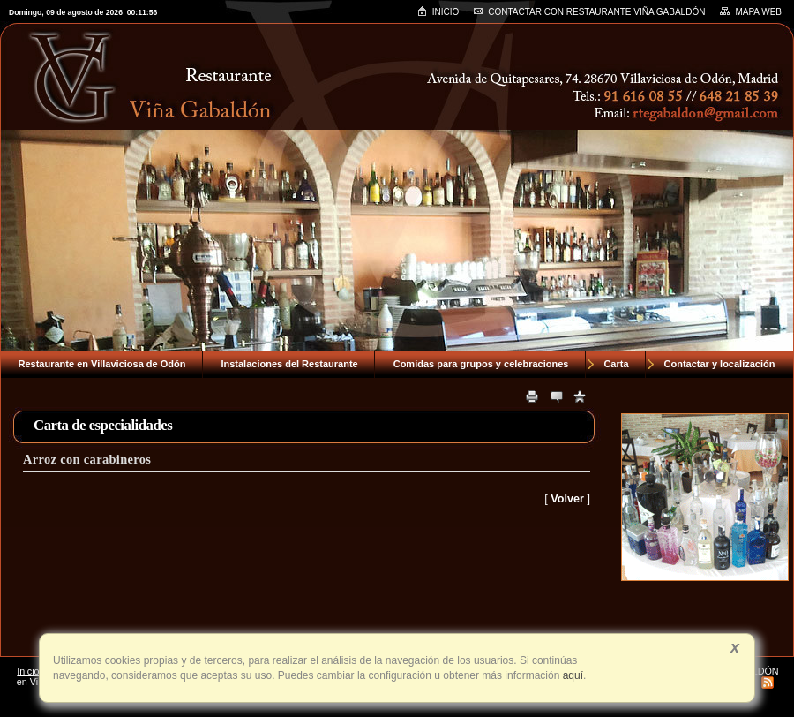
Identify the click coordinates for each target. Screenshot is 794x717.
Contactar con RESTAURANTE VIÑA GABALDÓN (589, 12)
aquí (571, 675)
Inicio (438, 11)
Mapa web (750, 11)
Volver (567, 499)
